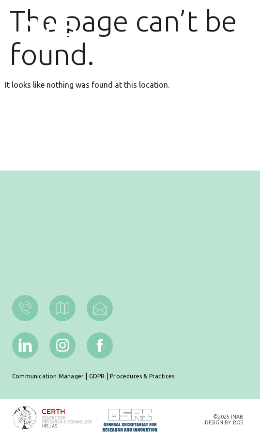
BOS (238, 422)
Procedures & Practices (142, 376)
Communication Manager (48, 376)
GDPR (97, 376)
